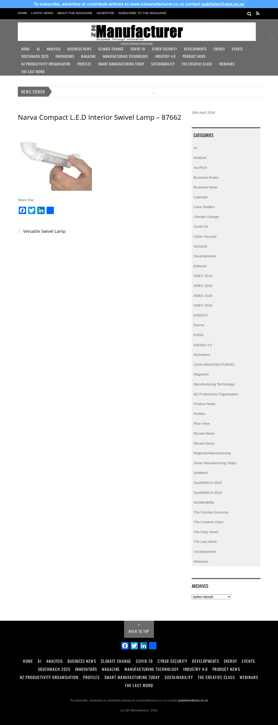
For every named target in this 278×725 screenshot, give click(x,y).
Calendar (201, 197)
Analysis (54, 48)
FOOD (199, 335)
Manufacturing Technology (125, 56)
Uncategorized (205, 551)
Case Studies (204, 207)
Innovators (65, 56)
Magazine (88, 56)
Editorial (200, 266)
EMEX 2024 (203, 305)
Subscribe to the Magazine (142, 13)
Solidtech (201, 473)
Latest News (42, 13)
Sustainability (163, 63)
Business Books (206, 177)
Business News (79, 48)
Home (22, 13)
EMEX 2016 (203, 286)
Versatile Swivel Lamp (42, 231)
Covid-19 (138, 48)
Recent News (204, 433)
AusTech (200, 167)
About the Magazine (75, 13)
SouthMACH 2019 (208, 493)
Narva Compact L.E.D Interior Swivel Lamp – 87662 (99, 117)
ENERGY (201, 315)
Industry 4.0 (165, 56)
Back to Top (139, 631)
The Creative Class (197, 63)
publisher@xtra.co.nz (223, 4)
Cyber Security (164, 48)
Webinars (227, 63)
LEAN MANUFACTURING (214, 364)
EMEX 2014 (203, 276)
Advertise (105, 13)
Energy (219, 48)
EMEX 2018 (203, 296)
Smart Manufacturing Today (121, 63)
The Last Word (33, 71)
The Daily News (206, 532)
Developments (195, 48)
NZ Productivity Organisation (45, 63)
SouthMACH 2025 (35, 56)
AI (38, 48)
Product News (194, 56)
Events (237, 48)
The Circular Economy (211, 512)
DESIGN (200, 246)
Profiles (84, 63)
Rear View (202, 423)
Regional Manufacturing (212, 453)
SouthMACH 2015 (208, 483)
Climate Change (111, 48)
